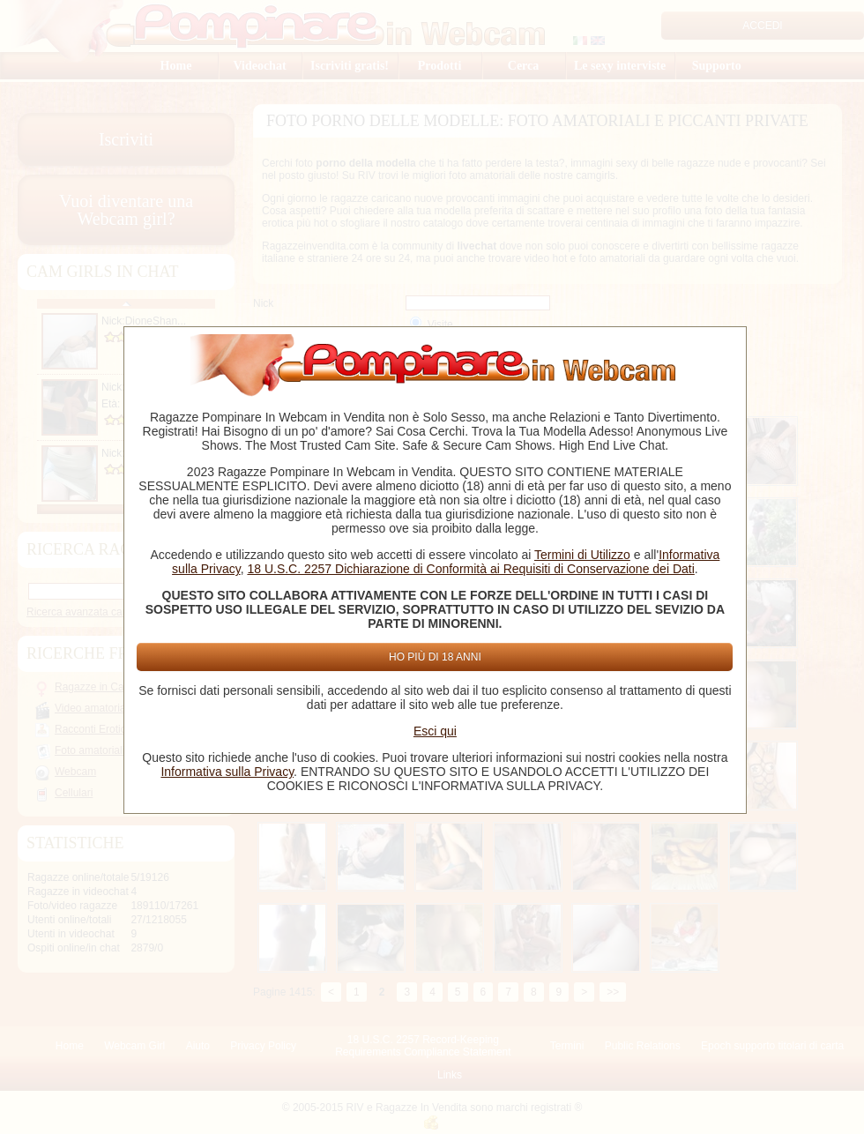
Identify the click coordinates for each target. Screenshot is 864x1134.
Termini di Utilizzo (582, 555)
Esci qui (435, 731)
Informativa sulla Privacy (227, 772)
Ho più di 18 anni (435, 657)
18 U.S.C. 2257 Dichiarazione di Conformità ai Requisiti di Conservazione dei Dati (470, 569)
